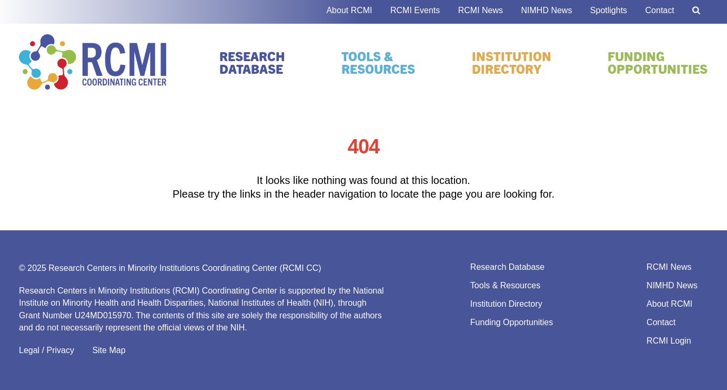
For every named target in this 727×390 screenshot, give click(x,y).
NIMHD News (546, 10)
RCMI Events (415, 10)
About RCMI (349, 10)
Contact (659, 10)
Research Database (252, 62)
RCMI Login (669, 340)
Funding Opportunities (658, 62)
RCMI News (480, 10)
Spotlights (608, 10)
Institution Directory (511, 62)
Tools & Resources (378, 62)
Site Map (108, 350)
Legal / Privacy (46, 350)
